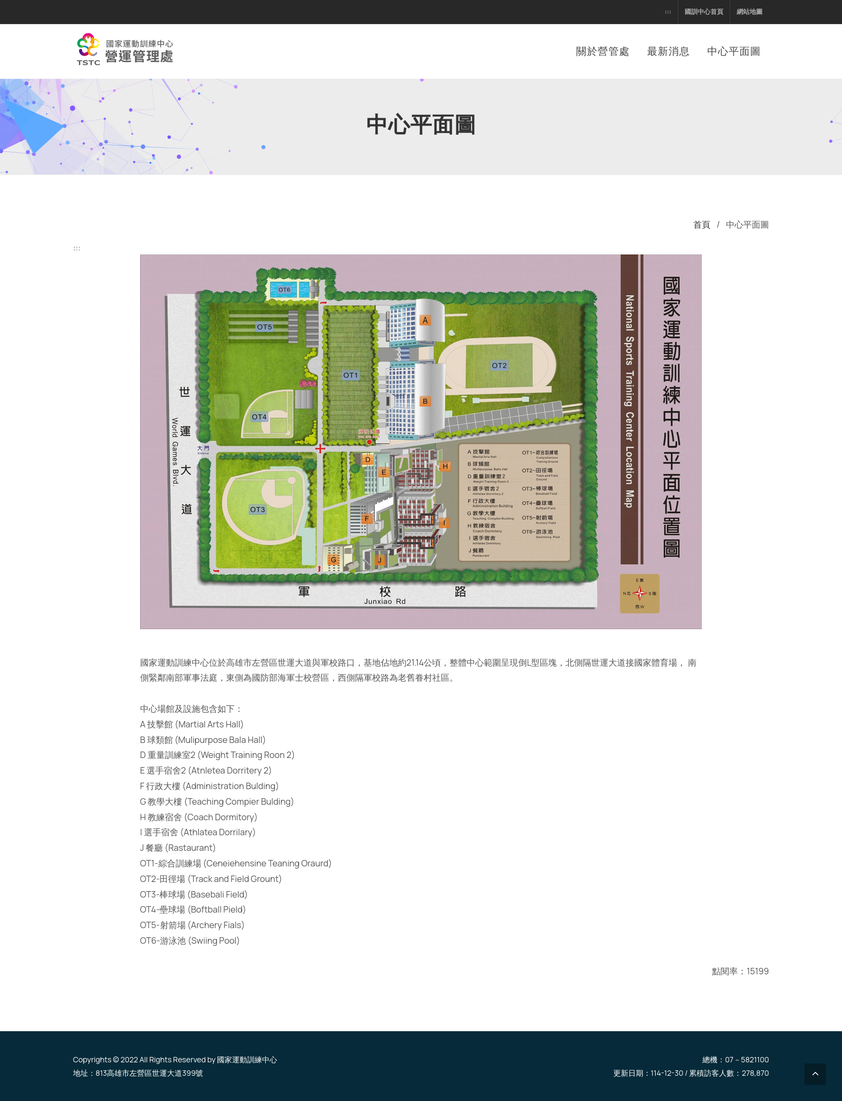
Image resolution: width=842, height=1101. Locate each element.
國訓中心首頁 (704, 11)
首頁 (701, 224)
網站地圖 (750, 11)
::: (668, 11)
